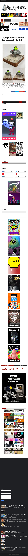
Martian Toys (21, 42)
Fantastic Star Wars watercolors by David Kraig (13, 539)
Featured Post (7, 365)
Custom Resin (17, 42)
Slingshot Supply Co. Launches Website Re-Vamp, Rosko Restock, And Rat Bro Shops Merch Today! (13, 369)
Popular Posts (20, 365)
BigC (14, 42)
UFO (8, 43)
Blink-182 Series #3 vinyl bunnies (10, 535)
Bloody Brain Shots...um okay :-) (10, 531)
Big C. (13, 83)
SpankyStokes (6, 43)
